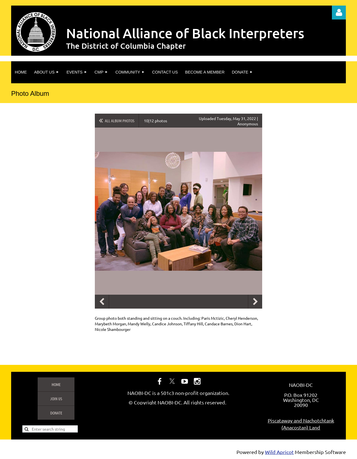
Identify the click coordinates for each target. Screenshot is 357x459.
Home (56, 384)
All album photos (119, 120)
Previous (102, 302)
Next (255, 302)
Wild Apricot (279, 452)
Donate (56, 412)
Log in (339, 12)
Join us (56, 398)
